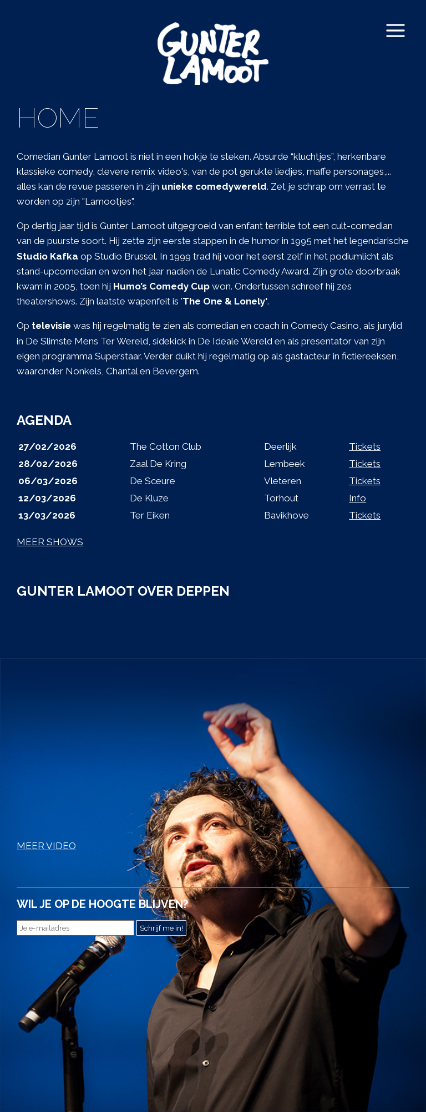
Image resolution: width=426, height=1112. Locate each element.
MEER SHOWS (50, 541)
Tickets (365, 446)
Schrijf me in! (161, 927)
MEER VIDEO (46, 845)
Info (357, 498)
